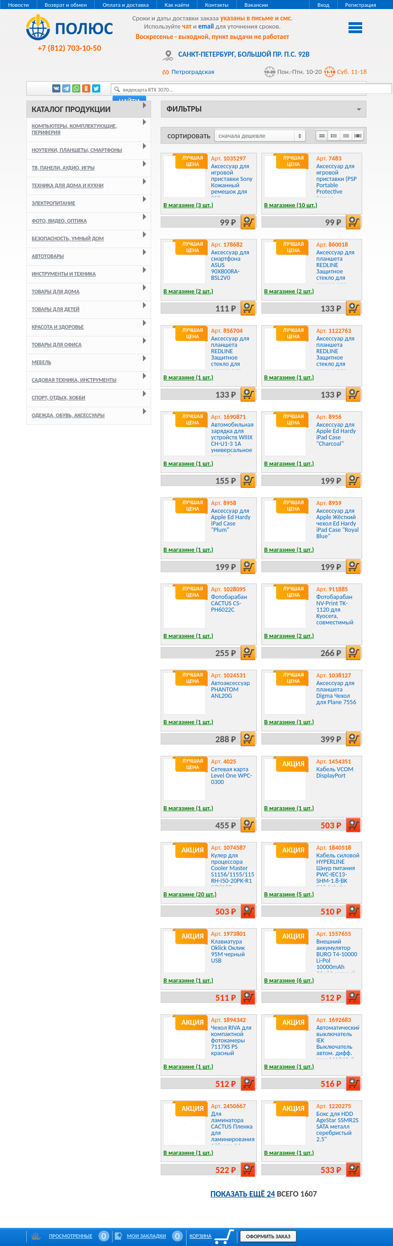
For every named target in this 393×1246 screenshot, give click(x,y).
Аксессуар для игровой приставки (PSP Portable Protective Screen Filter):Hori (336, 185)
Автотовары (48, 256)
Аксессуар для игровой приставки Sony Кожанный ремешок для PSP (231, 182)
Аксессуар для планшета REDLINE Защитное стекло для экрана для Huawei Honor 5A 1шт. (230, 361)
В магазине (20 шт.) (189, 894)
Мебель (41, 362)
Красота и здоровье (58, 327)
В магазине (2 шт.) (188, 291)
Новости (18, 4)
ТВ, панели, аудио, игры (63, 168)
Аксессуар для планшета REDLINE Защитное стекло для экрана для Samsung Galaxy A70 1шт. (337, 361)
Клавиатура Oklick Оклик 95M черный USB (228, 951)
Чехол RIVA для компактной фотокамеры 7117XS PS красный (231, 1040)
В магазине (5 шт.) (289, 894)
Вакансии (256, 4)
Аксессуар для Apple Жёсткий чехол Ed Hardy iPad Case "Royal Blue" (337, 523)
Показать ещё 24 (243, 1194)
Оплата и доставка (125, 4)
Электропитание (53, 203)
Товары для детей (55, 309)
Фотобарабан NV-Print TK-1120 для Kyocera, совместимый (335, 609)
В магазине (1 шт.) (188, 377)
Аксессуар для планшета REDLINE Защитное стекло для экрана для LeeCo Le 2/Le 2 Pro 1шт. (336, 274)
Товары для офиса (57, 344)
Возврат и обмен (66, 4)
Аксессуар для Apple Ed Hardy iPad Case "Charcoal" (336, 434)
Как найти (177, 4)
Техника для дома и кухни (67, 185)
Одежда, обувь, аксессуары (68, 415)
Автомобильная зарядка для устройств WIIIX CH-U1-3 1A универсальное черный (232, 440)
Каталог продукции (71, 109)
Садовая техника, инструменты (74, 380)
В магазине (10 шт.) (290, 205)
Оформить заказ (268, 1236)
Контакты (217, 4)
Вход (323, 4)
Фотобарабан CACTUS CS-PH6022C (229, 603)
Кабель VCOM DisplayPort (335, 772)
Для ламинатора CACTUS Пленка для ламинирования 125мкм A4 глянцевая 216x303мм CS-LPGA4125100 (233, 1139)
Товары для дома (55, 291)
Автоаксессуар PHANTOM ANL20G (230, 689)
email (206, 26)
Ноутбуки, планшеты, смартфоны (77, 150)
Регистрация (360, 4)
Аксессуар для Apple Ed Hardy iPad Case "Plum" (231, 520)
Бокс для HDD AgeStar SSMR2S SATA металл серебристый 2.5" (337, 1126)
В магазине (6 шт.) (289, 980)
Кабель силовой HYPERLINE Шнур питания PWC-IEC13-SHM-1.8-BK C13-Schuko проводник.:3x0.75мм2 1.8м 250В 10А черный (347, 881)
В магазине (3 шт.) (188, 205)
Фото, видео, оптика (59, 221)
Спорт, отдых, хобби (58, 397)
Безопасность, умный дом (68, 238)
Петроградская (193, 72)
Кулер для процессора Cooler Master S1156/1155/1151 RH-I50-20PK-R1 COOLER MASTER (234, 874)
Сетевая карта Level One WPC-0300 (231, 775)
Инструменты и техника (64, 274)
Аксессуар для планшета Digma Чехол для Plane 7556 (336, 692)
